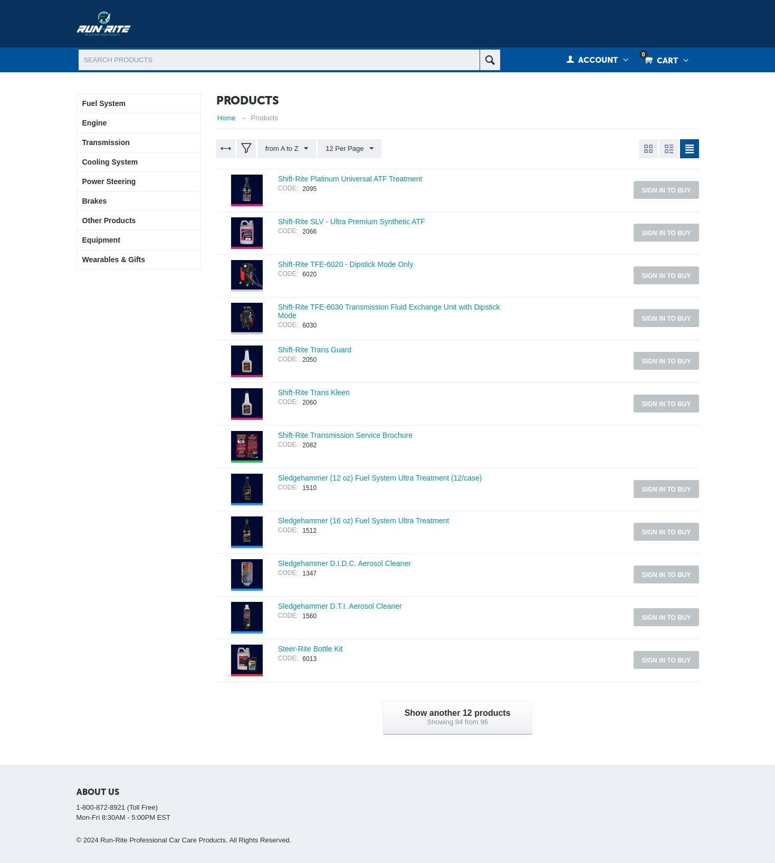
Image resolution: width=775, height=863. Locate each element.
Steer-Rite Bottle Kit (310, 649)
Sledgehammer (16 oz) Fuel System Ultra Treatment (363, 520)
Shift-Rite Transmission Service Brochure (345, 435)
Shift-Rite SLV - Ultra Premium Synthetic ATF (351, 221)
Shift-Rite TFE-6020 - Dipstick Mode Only (346, 264)
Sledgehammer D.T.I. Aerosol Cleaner (340, 606)
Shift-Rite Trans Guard (314, 350)
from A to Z (286, 148)
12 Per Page (349, 148)
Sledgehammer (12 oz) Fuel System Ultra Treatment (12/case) (380, 478)
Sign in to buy (666, 190)
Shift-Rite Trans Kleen (314, 392)
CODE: (288, 188)
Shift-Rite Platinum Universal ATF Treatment (350, 179)
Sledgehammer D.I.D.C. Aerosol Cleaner (344, 563)
